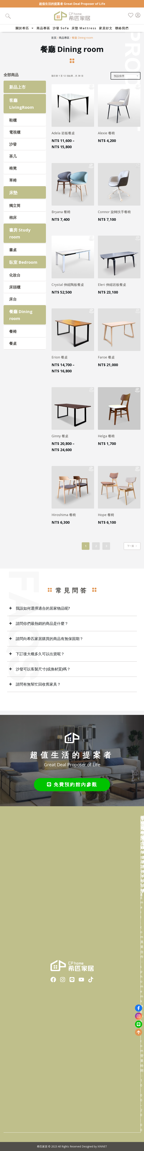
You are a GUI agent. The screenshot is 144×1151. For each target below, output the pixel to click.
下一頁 (132, 549)
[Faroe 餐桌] (119, 333)
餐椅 (13, 335)
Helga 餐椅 (106, 440)
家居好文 (105, 28)
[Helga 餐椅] (119, 412)
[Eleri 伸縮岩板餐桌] (119, 261)
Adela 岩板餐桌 (63, 137)
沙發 (13, 148)
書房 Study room (20, 237)
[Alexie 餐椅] (119, 109)
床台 (13, 303)
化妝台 (14, 279)
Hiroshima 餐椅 (64, 518)
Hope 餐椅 (106, 518)
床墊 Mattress (84, 28)
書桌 (13, 253)
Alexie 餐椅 (106, 137)
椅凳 (13, 172)
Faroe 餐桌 (106, 361)
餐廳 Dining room (20, 319)
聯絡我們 (122, 28)
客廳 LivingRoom (21, 107)
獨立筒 (14, 209)
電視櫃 (14, 136)
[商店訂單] (125, 80)
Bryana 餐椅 (61, 216)
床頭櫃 (14, 291)
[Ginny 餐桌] (73, 412)
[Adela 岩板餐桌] (73, 109)
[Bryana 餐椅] (73, 188)
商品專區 (43, 28)
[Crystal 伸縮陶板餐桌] (73, 261)
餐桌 (13, 347)
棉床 (13, 221)
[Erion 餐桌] (73, 333)
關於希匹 (25, 28)
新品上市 (17, 91)
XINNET (102, 1146)
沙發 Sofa (61, 28)
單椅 (13, 184)
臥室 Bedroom (23, 266)
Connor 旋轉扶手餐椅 (114, 216)
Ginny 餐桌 (60, 440)
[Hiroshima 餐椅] (73, 491)
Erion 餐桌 (60, 361)
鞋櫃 (13, 124)
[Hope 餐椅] (119, 491)
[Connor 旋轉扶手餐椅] (119, 188)
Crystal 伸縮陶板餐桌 (68, 288)
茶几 (13, 160)
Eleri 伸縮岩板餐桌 (112, 288)
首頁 (53, 41)
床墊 (13, 196)
